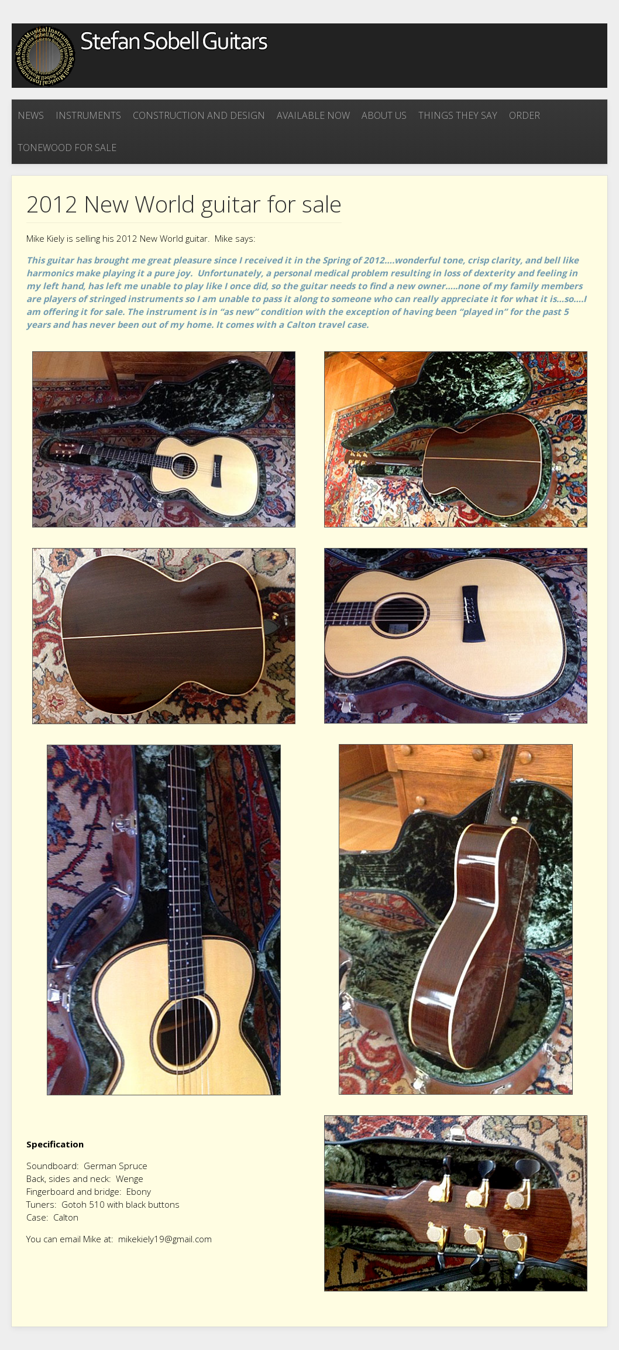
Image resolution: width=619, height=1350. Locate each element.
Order (524, 115)
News (31, 115)
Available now (313, 115)
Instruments (88, 115)
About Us (384, 115)
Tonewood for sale (67, 147)
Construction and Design (199, 115)
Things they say (457, 115)
